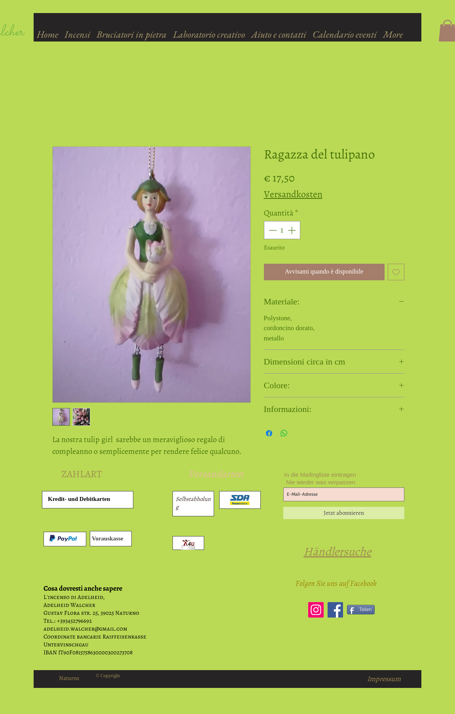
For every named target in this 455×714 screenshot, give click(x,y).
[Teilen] (361, 609)
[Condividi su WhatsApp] (284, 433)
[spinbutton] (282, 230)
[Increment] (292, 230)
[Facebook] (335, 610)
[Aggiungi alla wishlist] (396, 272)
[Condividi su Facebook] (269, 433)
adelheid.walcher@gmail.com (85, 629)
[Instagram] (316, 610)
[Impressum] (384, 679)
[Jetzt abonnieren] (343, 513)
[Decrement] (272, 230)
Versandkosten (293, 194)
